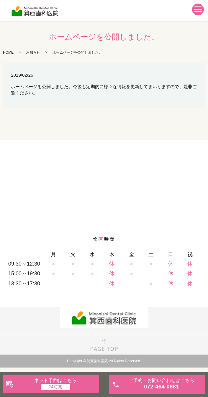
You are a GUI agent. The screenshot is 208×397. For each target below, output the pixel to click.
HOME (8, 52)
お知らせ (33, 52)
